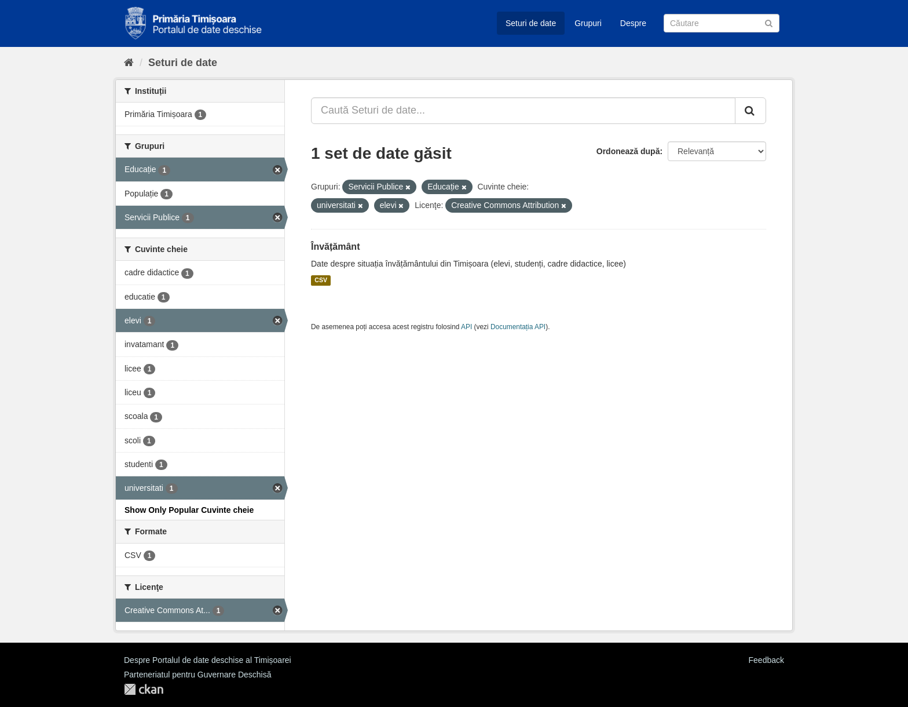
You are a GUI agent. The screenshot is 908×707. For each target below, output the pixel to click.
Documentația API (517, 327)
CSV (320, 280)
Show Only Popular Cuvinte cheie (189, 510)
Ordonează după (628, 151)
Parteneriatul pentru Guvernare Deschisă (197, 674)
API (466, 327)
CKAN (143, 689)
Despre (633, 23)
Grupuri (588, 23)
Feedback (766, 660)
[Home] (129, 62)
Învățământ (335, 247)
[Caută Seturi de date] (721, 23)
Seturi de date (531, 23)
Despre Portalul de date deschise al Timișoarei (207, 660)
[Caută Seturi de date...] (523, 110)
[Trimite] (769, 22)
